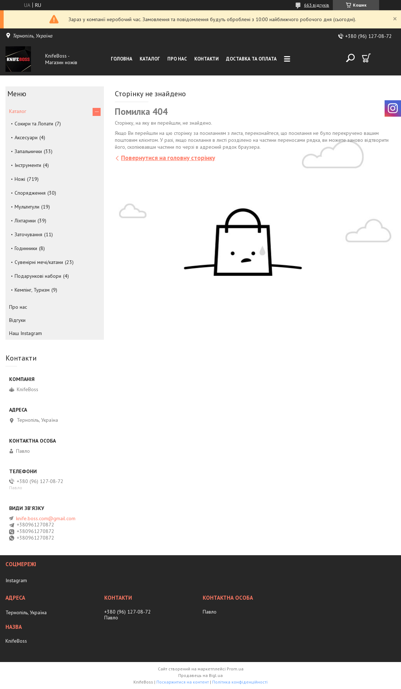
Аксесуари (26, 137)
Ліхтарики (25, 220)
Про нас (177, 59)
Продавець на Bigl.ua (200, 675)
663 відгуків (316, 5)
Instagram (16, 580)
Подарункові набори (38, 276)
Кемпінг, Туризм (32, 290)
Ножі (20, 179)
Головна (121, 59)
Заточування (28, 234)
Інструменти (28, 165)
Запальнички (28, 151)
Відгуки (17, 320)
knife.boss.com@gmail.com (45, 518)
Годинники (26, 248)
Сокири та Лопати (34, 123)
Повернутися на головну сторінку (168, 158)
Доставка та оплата (251, 59)
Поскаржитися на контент (182, 682)
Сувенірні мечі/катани (39, 262)
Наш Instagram (25, 333)
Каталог (150, 59)
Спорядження (30, 193)
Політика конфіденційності (240, 682)
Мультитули (27, 206)
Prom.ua (235, 669)
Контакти (206, 59)
